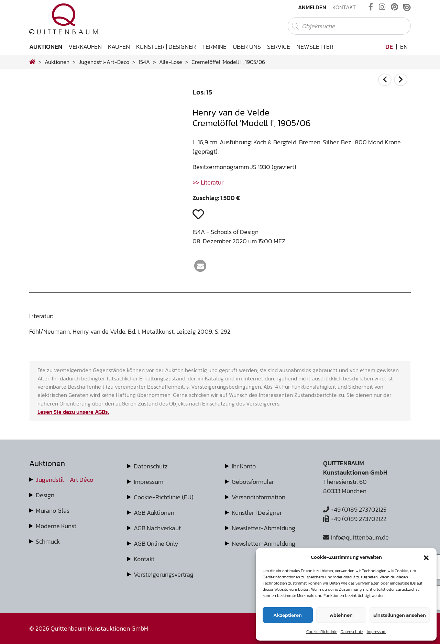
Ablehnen (341, 615)
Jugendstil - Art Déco (64, 479)
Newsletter (314, 46)
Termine (214, 46)
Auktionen (45, 46)
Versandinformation (258, 497)
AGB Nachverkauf (157, 528)
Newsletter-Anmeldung (263, 543)
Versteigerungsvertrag (164, 574)
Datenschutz (352, 632)
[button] (426, 557)
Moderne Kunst (56, 526)
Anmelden (312, 7)
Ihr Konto (244, 466)
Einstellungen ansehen (399, 615)
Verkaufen (85, 46)
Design (45, 495)
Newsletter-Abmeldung (263, 528)
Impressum (376, 632)
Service (278, 46)
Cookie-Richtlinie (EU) (164, 497)
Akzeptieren (287, 615)
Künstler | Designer (166, 46)
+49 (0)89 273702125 (354, 509)
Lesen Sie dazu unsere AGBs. (73, 412)
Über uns (247, 46)
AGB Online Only (156, 543)
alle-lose (170, 62)
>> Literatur (207, 182)
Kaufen (119, 46)
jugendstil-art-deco (104, 62)
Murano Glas (52, 510)
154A (144, 62)
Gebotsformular (253, 481)
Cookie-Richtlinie (321, 632)
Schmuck (48, 541)
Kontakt (344, 7)
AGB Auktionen (154, 512)
